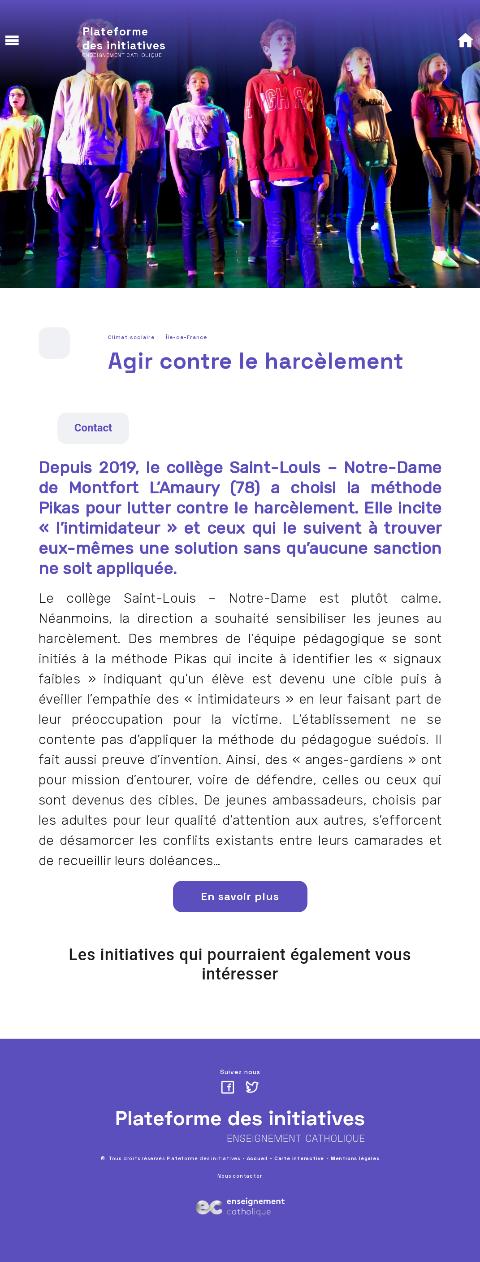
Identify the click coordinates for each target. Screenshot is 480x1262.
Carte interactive (299, 1158)
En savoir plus (240, 896)
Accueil (257, 1158)
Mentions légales (355, 1158)
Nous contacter (239, 1176)
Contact (93, 428)
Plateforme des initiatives (124, 38)
